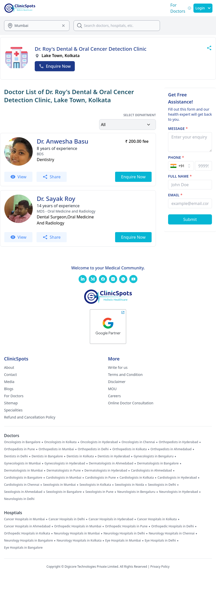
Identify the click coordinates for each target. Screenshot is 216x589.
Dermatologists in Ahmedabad (111, 463)
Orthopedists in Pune (19, 449)
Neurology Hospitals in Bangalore (28, 541)
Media (9, 381)
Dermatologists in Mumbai (23, 471)
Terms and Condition (125, 374)
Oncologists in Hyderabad (99, 442)
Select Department (139, 115)
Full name (180, 176)
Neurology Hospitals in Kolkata (79, 541)
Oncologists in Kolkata (60, 442)
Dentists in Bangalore (47, 456)
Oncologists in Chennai (138, 442)
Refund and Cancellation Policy (29, 417)
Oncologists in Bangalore (22, 442)
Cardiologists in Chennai (21, 485)
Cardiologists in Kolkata (136, 478)
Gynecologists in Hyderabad (64, 463)
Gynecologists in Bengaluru (153, 456)
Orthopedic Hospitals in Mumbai (77, 526)
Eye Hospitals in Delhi (160, 541)
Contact (10, 374)
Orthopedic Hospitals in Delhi (172, 526)
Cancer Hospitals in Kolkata (157, 519)
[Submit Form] (190, 219)
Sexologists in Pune (99, 492)
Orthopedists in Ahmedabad (171, 449)
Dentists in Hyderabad (114, 456)
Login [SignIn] (202, 8)
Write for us (118, 367)
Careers (114, 395)
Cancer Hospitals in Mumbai (24, 519)
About (9, 367)
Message (178, 128)
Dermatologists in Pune (64, 471)
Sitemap (11, 403)
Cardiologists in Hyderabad (177, 478)
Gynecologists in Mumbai (22, 463)
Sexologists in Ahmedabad (23, 492)
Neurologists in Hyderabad (178, 492)
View (18, 177)
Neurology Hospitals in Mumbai (77, 533)
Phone (176, 157)
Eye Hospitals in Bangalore (23, 548)
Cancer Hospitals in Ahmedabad (27, 526)
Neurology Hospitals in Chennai (171, 533)
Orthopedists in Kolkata (129, 449)
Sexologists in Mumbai (59, 485)
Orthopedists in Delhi (93, 449)
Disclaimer (116, 381)
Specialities (13, 410)
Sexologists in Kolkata (95, 485)
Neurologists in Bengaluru (136, 492)
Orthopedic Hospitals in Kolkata (27, 533)
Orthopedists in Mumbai (56, 449)
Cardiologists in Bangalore (23, 478)
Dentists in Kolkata (80, 456)
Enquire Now (55, 66)
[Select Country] (181, 166)
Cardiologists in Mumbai (63, 478)
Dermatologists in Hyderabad (105, 471)
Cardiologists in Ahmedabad (151, 471)
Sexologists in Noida (129, 485)
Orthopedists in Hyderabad (178, 442)
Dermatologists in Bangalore (157, 463)
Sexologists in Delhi (162, 485)
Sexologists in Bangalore (64, 492)
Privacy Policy (160, 566)
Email (175, 195)
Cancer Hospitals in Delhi (67, 519)
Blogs (8, 388)
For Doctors (14, 395)
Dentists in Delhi (16, 456)
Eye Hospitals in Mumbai (123, 541)
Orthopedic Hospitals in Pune (126, 526)
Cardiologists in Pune (100, 478)
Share (52, 177)
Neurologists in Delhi (19, 499)
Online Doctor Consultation (130, 403)
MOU (112, 388)
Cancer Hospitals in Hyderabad (110, 519)
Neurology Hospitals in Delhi (124, 533)
